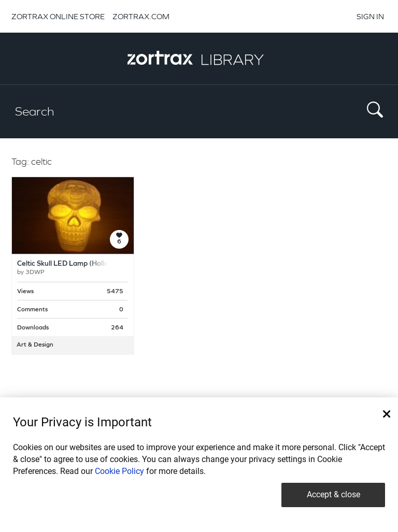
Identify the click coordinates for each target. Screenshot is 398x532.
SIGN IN (370, 16)
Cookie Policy (119, 471)
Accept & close (333, 494)
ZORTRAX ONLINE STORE (58, 16)
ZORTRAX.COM (140, 16)
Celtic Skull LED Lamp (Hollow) (67, 264)
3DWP (35, 272)
